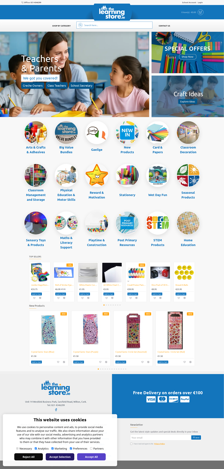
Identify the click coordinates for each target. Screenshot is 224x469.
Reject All (29, 457)
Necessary (24, 448)
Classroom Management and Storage (36, 194)
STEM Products (157, 242)
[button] (36, 294)
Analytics (42, 448)
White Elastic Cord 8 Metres (88, 285)
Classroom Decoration (188, 149)
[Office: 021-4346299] (31, 2)
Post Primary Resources (127, 242)
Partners (97, 448)
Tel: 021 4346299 (56, 405)
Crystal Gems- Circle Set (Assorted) (131, 351)
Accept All (91, 457)
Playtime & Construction (96, 242)
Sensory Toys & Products (36, 242)
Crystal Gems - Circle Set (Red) (171, 351)
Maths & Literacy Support (66, 242)
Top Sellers (35, 256)
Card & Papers (158, 149)
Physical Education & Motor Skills (66, 194)
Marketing (59, 448)
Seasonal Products (188, 195)
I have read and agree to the (147, 444)
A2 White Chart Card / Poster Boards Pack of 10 (112, 285)
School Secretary (81, 85)
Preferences (78, 448)
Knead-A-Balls (182, 285)
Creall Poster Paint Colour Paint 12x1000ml (136, 285)
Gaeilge (96, 150)
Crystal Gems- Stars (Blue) (42, 351)
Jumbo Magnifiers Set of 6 (40, 285)
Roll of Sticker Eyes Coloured (64, 285)
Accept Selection (60, 457)
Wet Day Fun (157, 195)
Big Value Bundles (66, 149)
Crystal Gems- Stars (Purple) (85, 351)
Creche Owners (33, 85)
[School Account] (189, 2)
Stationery (127, 195)
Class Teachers (56, 85)
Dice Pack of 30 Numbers (161, 285)
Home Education (188, 242)
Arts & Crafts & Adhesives (36, 149)
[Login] (200, 2)
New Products (127, 149)
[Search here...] (80, 25)
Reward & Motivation (97, 195)
